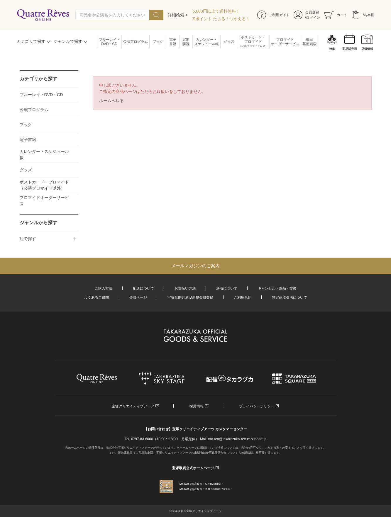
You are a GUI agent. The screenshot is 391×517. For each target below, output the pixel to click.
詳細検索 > (178, 15)
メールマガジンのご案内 (195, 265)
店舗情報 (367, 48)
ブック (158, 42)
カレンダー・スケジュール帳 (206, 42)
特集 (332, 48)
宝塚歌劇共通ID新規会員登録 (190, 297)
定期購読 (185, 42)
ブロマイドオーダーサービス (285, 42)
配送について (143, 288)
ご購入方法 (103, 288)
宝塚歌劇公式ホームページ (193, 468)
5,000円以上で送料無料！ (216, 11)
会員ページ (138, 297)
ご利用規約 (242, 297)
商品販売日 (349, 48)
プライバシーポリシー (256, 406)
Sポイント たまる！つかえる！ (221, 18)
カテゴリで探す (31, 41)
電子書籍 (172, 42)
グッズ (229, 42)
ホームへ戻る (111, 100)
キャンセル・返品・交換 (277, 288)
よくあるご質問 (96, 297)
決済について (226, 288)
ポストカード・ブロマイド (253, 41)
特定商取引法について (289, 297)
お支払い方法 (185, 288)
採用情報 (196, 406)
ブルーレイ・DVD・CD (109, 42)
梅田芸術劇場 (309, 42)
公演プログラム (135, 42)
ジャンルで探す (68, 41)
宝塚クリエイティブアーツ (133, 406)
